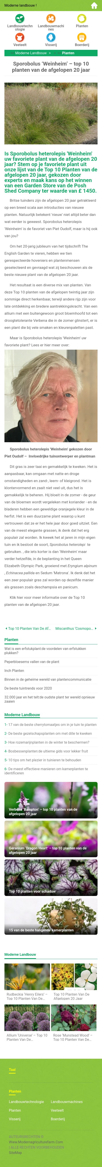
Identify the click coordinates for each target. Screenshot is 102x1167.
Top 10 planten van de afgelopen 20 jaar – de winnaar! (29, 628)
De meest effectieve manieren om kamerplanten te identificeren (46, 771)
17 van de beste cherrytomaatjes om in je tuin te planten (52, 725)
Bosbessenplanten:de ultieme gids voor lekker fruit (48, 751)
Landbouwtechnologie (26, 1102)
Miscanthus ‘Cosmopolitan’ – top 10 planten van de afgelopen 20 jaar (75, 628)
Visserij (14, 1119)
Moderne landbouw (31, 53)
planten (68, 53)
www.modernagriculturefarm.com (36, 1142)
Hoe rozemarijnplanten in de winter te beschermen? (48, 742)
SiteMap (15, 1153)
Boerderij (58, 1119)
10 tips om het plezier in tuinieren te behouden (44, 760)
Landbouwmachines (67, 1102)
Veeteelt (57, 1110)
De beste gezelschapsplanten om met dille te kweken (50, 733)
